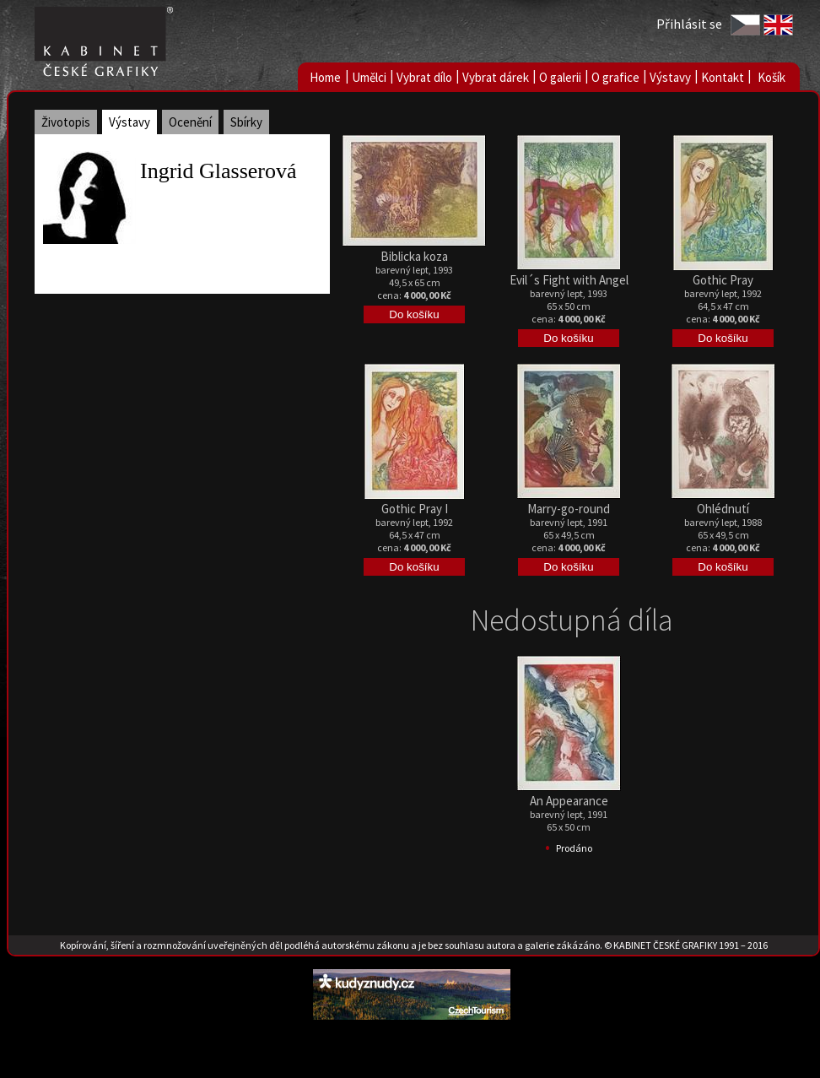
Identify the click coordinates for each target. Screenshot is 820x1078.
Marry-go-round (568, 509)
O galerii (560, 77)
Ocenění (190, 122)
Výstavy (670, 77)
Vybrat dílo (424, 77)
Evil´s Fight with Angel (569, 280)
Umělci (369, 77)
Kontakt (722, 77)
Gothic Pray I (414, 509)
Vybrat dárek (495, 77)
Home (325, 77)
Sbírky (246, 122)
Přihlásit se (689, 23)
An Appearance (569, 801)
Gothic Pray (723, 280)
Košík (771, 77)
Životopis (65, 122)
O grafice (615, 77)
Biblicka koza (414, 256)
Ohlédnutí (723, 509)
